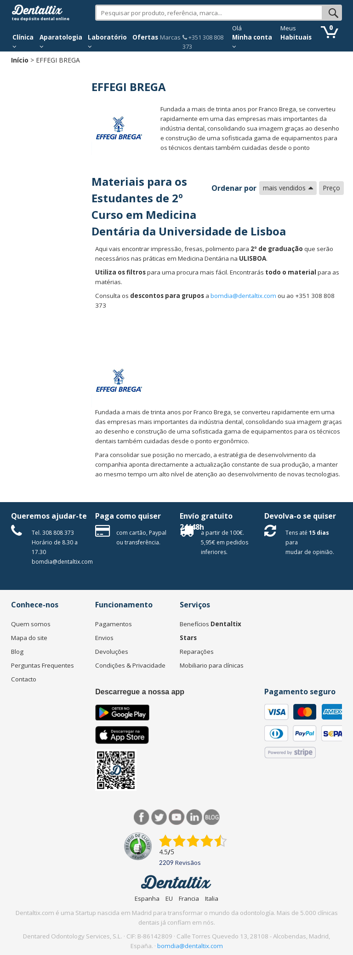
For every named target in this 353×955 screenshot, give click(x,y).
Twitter (159, 817)
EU (169, 898)
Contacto (23, 679)
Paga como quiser (128, 516)
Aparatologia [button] (61, 41)
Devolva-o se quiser (300, 516)
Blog (17, 651)
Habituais (296, 37)
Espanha (147, 898)
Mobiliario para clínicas (212, 665)
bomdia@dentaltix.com (243, 296)
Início (19, 60)
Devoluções (111, 651)
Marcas (170, 37)
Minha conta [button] (252, 41)
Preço (331, 187)
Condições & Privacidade (130, 665)
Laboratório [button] (107, 41)
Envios (104, 638)
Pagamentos (113, 624)
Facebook (142, 817)
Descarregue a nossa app (139, 692)
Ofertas (145, 37)
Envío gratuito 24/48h (206, 521)
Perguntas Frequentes (42, 665)
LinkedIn (194, 817)
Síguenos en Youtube (177, 817)
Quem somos (31, 624)
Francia (189, 898)
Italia (211, 898)
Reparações (197, 651)
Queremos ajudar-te (49, 516)
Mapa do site (29, 638)
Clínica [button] (23, 41)
